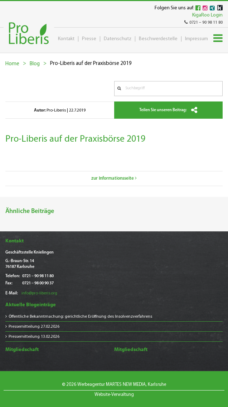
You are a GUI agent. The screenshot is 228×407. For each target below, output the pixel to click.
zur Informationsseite (114, 178)
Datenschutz (117, 39)
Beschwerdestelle (158, 39)
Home (12, 64)
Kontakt (66, 39)
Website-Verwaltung (114, 394)
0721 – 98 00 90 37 (38, 283)
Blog (35, 64)
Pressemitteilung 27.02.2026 (34, 327)
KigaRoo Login (207, 15)
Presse (89, 39)
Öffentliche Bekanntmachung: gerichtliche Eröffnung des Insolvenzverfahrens (80, 316)
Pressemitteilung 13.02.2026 (34, 337)
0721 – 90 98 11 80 (203, 22)
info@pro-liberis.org (39, 293)
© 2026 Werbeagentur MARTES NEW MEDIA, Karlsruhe (114, 384)
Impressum (196, 39)
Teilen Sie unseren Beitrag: (168, 110)
